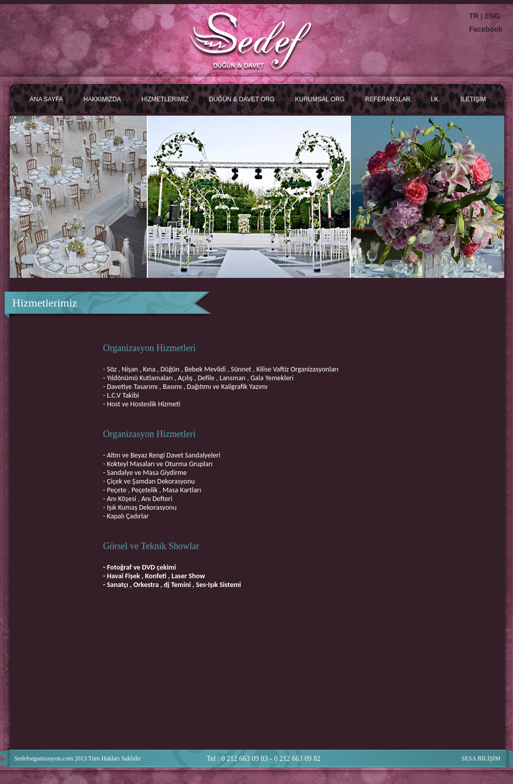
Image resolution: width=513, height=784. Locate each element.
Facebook (485, 29)
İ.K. (435, 99)
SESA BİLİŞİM (480, 758)
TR (475, 16)
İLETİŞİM (473, 99)
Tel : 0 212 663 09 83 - (239, 759)
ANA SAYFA (46, 99)
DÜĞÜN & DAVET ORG (241, 99)
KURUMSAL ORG (320, 99)
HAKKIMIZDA (102, 99)
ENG (492, 16)
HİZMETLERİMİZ (164, 99)
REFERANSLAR (388, 99)
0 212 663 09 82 (297, 759)
